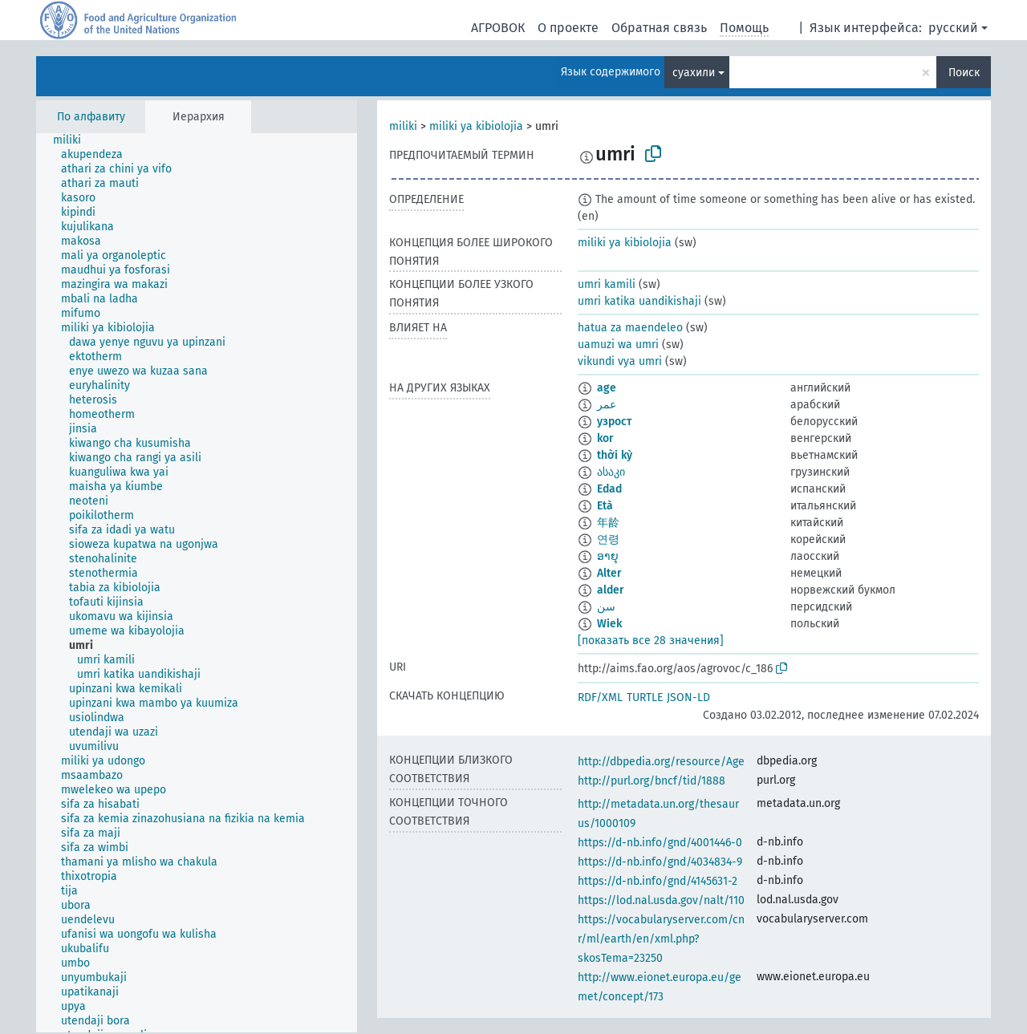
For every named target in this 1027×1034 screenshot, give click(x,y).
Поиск (964, 72)
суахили (693, 72)
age (606, 388)
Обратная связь (659, 27)
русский (953, 27)
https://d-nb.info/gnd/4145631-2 (657, 881)
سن (606, 607)
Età (605, 506)
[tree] (196, 582)
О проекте (568, 27)
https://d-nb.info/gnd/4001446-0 (660, 843)
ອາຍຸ (608, 556)
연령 (608, 539)
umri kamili (606, 284)
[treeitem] (73, 140)
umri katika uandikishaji (639, 301)
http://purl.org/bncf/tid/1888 (651, 781)
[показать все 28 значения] (651, 640)
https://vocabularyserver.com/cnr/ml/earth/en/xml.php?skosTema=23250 (661, 939)
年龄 (608, 522)
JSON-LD (688, 697)
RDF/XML (600, 697)
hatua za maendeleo (630, 328)
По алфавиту (91, 117)
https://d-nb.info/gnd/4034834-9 (660, 862)
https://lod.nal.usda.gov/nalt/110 (661, 900)
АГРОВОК (498, 27)
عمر (606, 405)
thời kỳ (614, 455)
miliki (403, 126)
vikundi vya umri (620, 361)
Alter (609, 573)
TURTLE (645, 697)
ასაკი (611, 472)
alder (610, 590)
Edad (609, 489)
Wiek (609, 624)
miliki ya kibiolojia (476, 126)
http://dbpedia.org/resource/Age (661, 761)
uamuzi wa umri (618, 344)
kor (605, 438)
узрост (614, 421)
